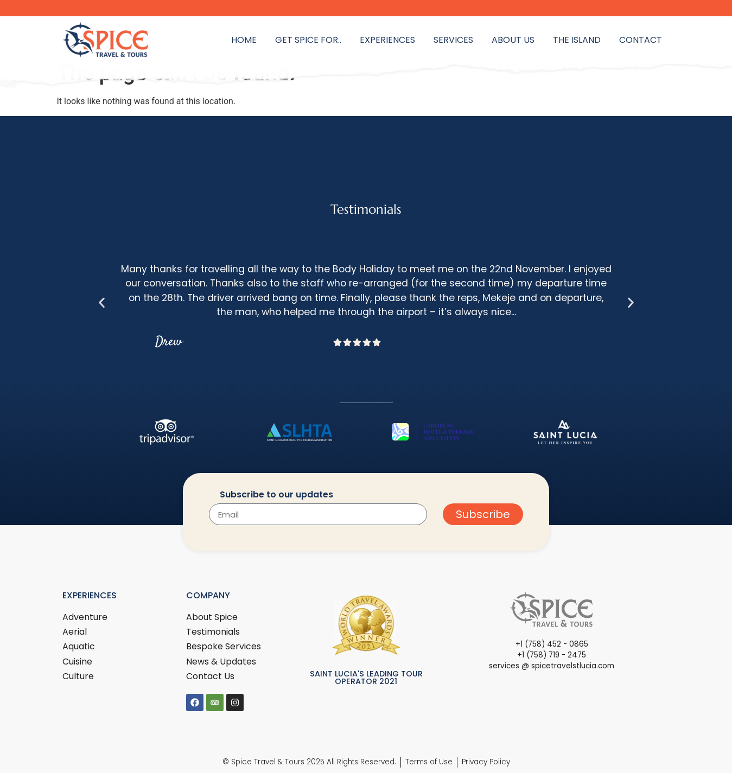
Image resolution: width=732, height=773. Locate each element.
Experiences (387, 40)
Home (244, 40)
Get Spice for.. (308, 40)
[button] (102, 302)
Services (453, 40)
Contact (640, 40)
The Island (577, 40)
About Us (513, 40)
